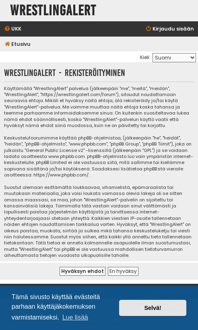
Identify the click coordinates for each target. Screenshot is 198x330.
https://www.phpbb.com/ (61, 175)
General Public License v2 (54, 151)
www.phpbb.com (66, 157)
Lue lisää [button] (75, 317)
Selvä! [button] (152, 308)
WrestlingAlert (53, 10)
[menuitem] (12, 29)
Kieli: (145, 57)
